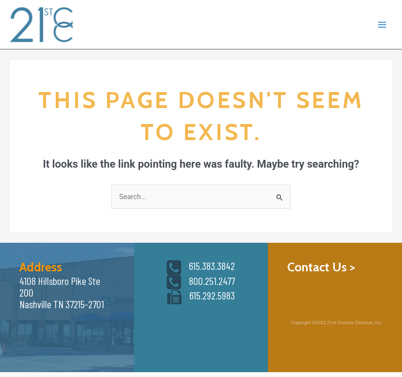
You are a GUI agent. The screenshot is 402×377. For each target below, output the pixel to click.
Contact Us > (321, 266)
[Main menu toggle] (382, 25)
